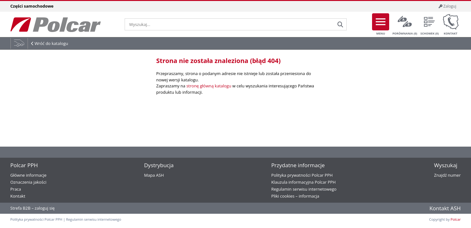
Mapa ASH (154, 175)
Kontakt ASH (445, 208)
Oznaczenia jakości (28, 182)
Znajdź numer (447, 175)
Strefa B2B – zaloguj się (32, 208)
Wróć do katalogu (51, 43)
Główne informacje (28, 175)
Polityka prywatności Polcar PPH (302, 175)
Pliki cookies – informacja (295, 196)
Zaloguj (447, 6)
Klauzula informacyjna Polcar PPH (303, 182)
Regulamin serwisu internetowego (304, 189)
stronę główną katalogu (208, 86)
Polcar (456, 219)
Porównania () (404, 24)
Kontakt (450, 24)
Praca (15, 189)
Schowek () (429, 24)
